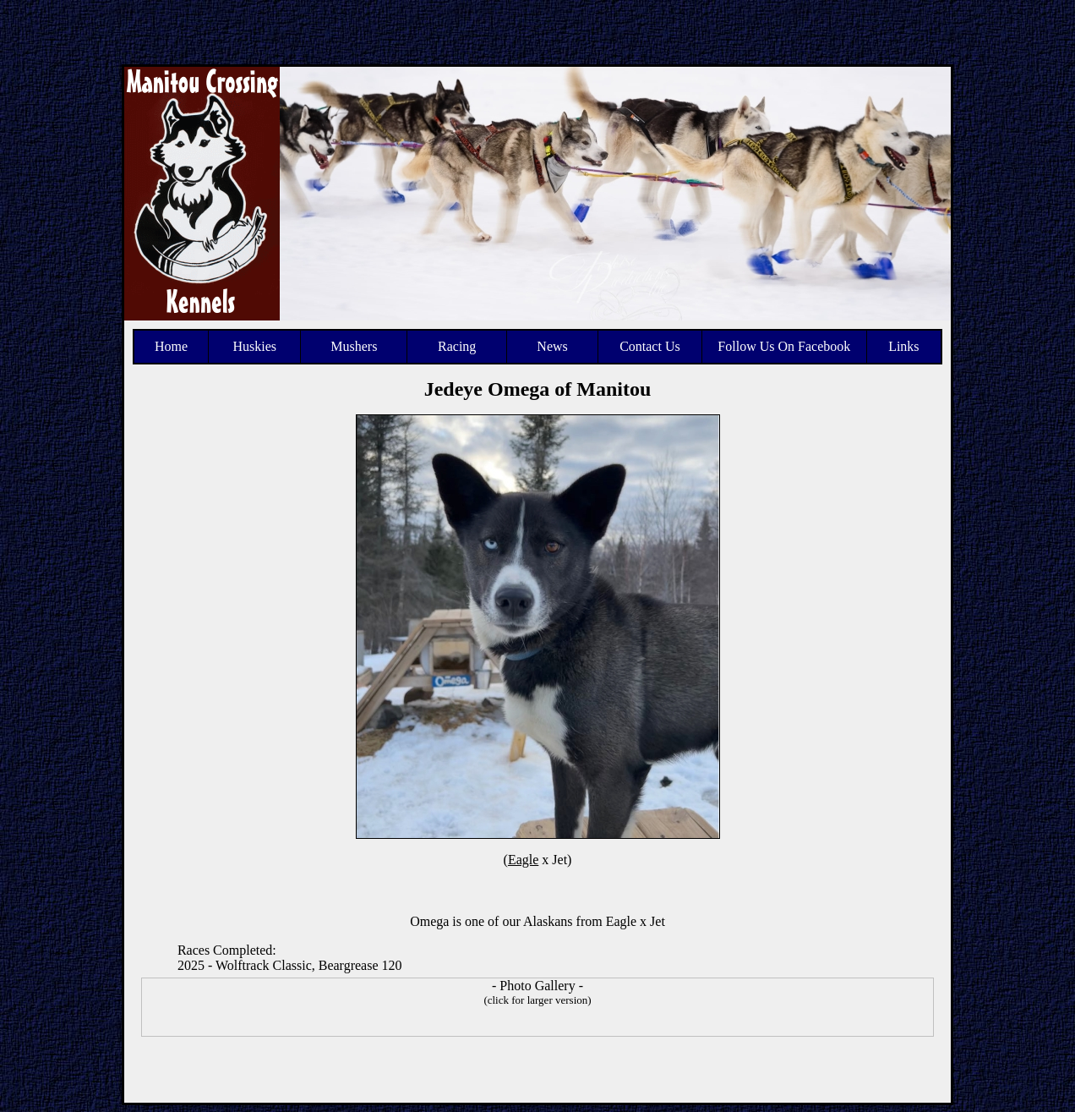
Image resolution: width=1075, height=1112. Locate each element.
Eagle (523, 859)
